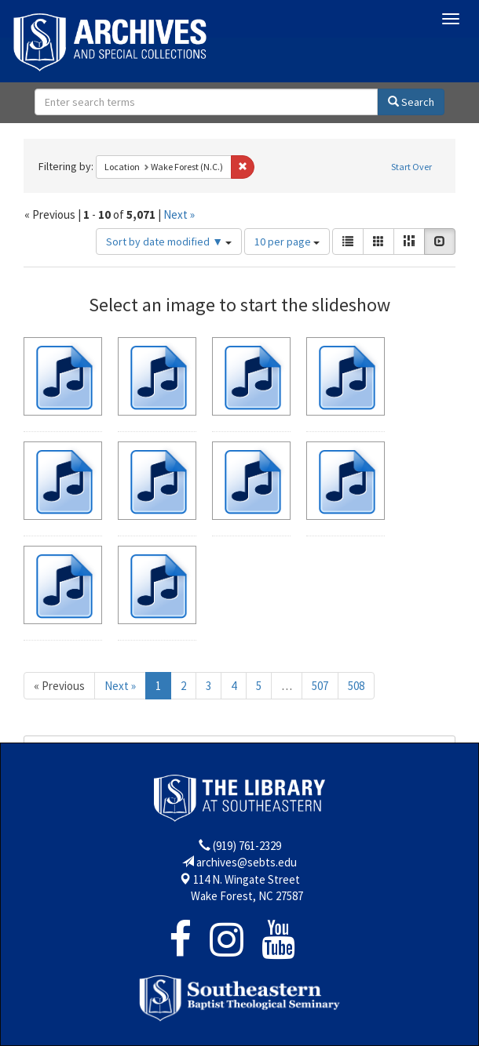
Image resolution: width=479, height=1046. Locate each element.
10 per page (287, 241)
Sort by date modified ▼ (169, 241)
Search (411, 102)
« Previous (59, 685)
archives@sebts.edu (246, 862)
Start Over (411, 167)
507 (320, 685)
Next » (179, 214)
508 (356, 685)
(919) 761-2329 (247, 845)
